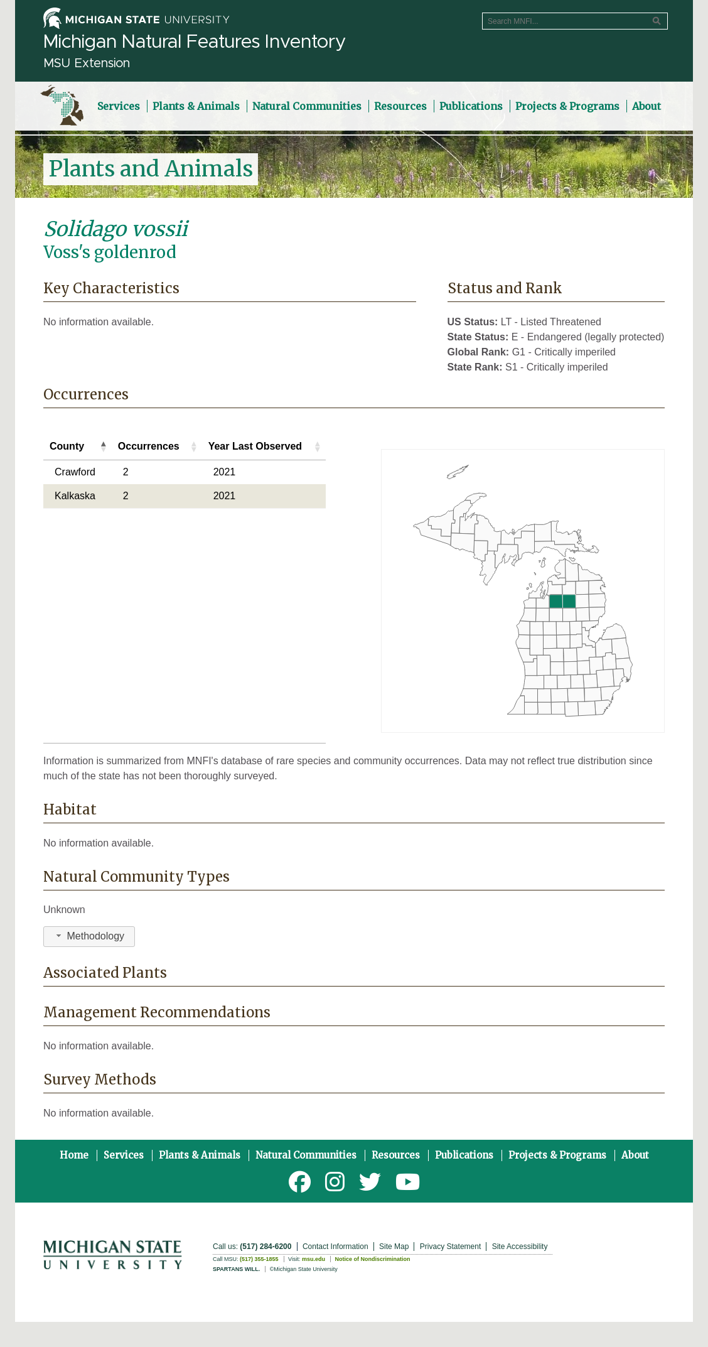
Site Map (394, 1246)
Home (74, 1155)
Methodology (89, 936)
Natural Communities (306, 1155)
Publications (464, 1155)
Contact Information (335, 1246)
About (635, 1155)
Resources (396, 1155)
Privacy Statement (450, 1246)
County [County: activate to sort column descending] (67, 446)
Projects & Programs (557, 1155)
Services (124, 1155)
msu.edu (313, 1259)
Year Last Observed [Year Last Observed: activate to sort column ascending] (255, 446)
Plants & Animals (199, 1155)
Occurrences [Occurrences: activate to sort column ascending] (149, 446)
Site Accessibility (520, 1246)
